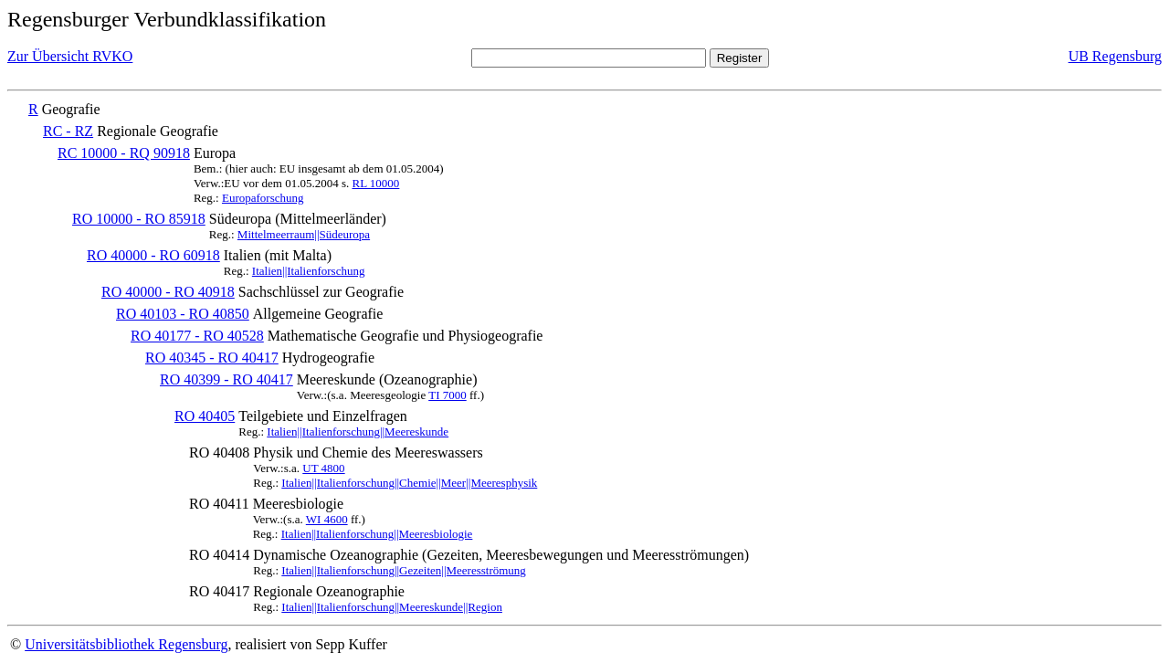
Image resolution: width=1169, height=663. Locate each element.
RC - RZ (68, 131)
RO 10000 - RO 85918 (138, 218)
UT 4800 (323, 468)
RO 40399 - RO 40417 (226, 379)
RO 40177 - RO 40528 (197, 335)
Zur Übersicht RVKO (69, 56)
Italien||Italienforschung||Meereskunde (357, 431)
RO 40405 (204, 416)
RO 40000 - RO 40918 (168, 292)
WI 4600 (327, 519)
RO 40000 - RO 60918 (153, 255)
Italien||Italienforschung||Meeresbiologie (377, 534)
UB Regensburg (1115, 56)
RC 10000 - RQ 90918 (124, 153)
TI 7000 (447, 395)
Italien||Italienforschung (308, 271)
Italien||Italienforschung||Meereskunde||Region (391, 607)
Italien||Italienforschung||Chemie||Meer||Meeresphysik (409, 482)
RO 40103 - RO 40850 (182, 313)
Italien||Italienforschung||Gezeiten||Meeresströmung (403, 570)
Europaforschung (263, 198)
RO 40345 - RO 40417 (212, 357)
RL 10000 (375, 183)
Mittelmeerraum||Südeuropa (303, 234)
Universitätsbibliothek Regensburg (126, 644)
